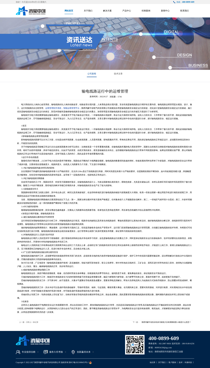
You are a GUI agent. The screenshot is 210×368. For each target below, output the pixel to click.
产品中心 (126, 11)
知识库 (152, 362)
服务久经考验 (53, 352)
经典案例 (146, 11)
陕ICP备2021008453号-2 (78, 362)
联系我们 (184, 11)
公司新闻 (91, 74)
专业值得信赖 (25, 352)
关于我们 (88, 11)
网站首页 (69, 11)
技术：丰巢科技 (185, 362)
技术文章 (118, 74)
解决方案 (107, 11)
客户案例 (172, 362)
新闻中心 (165, 11)
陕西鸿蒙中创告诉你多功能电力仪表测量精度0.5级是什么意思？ (166, 322)
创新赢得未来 (81, 352)
